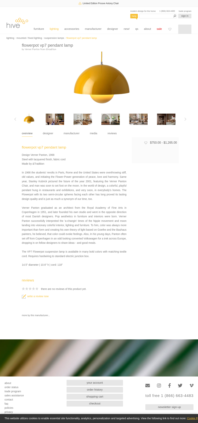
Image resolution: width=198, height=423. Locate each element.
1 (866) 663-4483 (167, 11)
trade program (185, 11)
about (147, 28)
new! (127, 28)
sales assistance (14, 395)
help (134, 16)
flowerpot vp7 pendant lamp (81, 38)
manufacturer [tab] (72, 133)
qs (136, 28)
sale (159, 28)
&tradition (51, 49)
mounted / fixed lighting (29, 38)
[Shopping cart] (184, 29)
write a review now (35, 296)
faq (6, 403)
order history (94, 389)
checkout (94, 403)
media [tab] (93, 133)
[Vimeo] (191, 385)
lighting (54, 28)
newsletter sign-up (169, 407)
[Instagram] (159, 385)
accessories (71, 28)
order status (11, 387)
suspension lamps (54, 38)
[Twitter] (180, 385)
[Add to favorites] (146, 142)
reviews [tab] (112, 133)
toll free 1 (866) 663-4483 (169, 396)
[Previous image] (15, 119)
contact (9, 399)
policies (9, 407)
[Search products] (158, 16)
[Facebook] (169, 385)
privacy (9, 411)
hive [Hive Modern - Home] (17, 23)
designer (112, 28)
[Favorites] (170, 29)
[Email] (147, 385)
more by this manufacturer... (36, 315)
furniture (39, 28)
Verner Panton (32, 49)
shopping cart (94, 396)
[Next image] (185, 119)
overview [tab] (27, 133)
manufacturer (93, 28)
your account (95, 382)
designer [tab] (48, 133)
